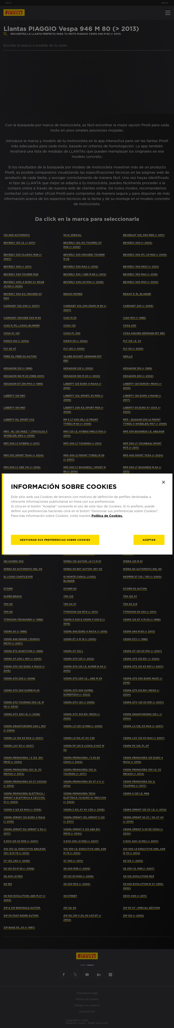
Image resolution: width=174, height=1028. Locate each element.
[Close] (163, 482)
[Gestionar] (55, 540)
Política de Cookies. (107, 516)
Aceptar (149, 539)
